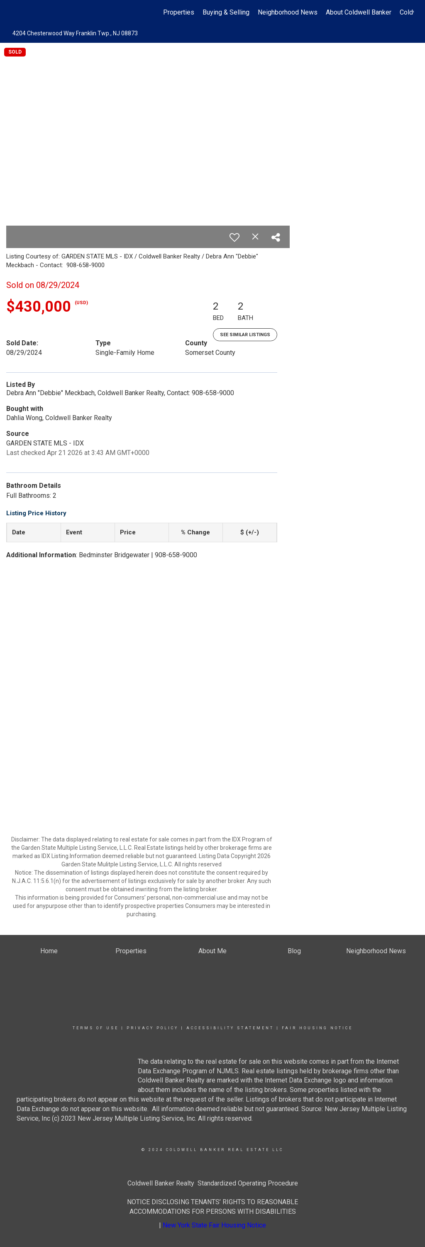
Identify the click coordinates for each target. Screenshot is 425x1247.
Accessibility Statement (230, 1028)
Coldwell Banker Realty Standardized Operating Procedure (212, 1183)
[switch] (234, 237)
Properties (178, 12)
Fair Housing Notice (317, 1028)
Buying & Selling (226, 12)
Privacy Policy (152, 1028)
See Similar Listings (245, 334)
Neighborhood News (288, 12)
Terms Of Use (96, 1028)
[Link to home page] (15, 12)
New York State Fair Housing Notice (214, 1225)
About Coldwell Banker (358, 12)
